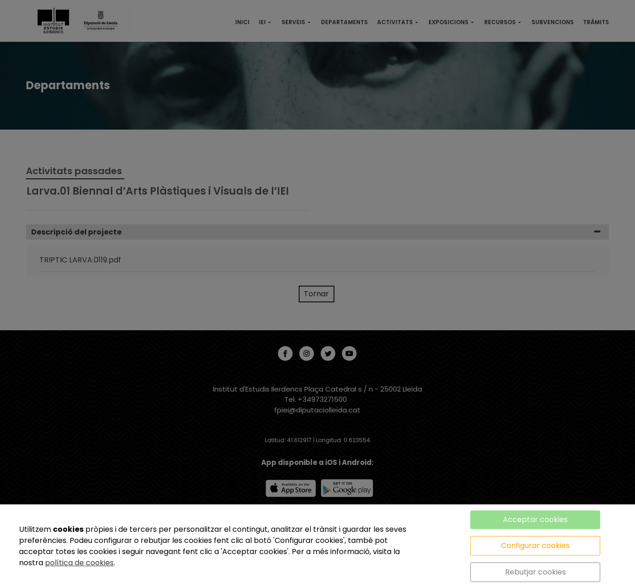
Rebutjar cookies (535, 572)
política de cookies (79, 562)
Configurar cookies (535, 545)
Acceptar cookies (535, 519)
